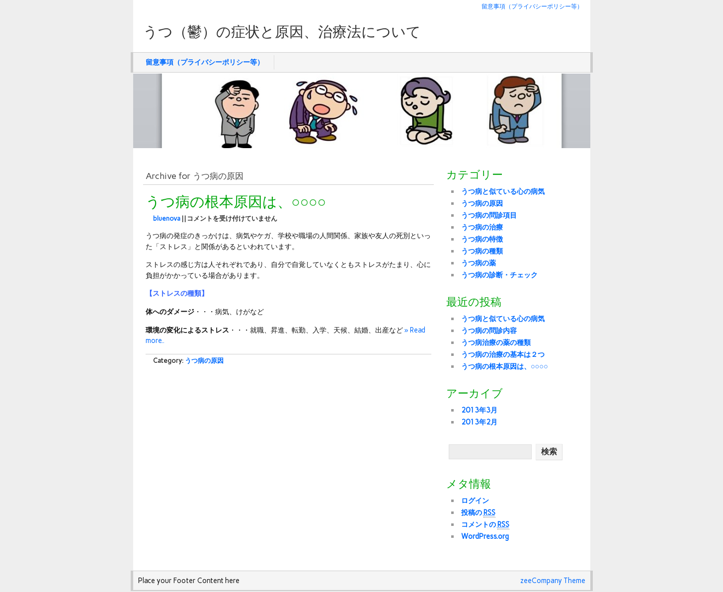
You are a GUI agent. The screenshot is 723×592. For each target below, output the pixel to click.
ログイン (475, 500)
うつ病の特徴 (482, 239)
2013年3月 (479, 410)
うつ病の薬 (478, 262)
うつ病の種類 (482, 251)
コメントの (485, 524)
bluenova (166, 218)
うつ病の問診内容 (489, 330)
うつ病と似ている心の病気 (503, 191)
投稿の (478, 512)
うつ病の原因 (204, 360)
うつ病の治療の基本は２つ (503, 354)
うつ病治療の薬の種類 (496, 342)
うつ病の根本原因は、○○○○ (236, 202)
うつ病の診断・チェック (499, 274)
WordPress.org (485, 536)
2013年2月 (479, 422)
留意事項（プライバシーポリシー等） (532, 6)
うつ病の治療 (482, 227)
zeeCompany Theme (552, 580)
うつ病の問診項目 (489, 215)
